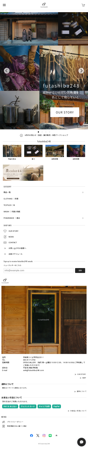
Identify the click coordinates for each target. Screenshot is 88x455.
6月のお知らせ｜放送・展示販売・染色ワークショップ (44, 135)
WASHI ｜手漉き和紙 (12, 212)
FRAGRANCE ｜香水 (12, 218)
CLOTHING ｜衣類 (11, 199)
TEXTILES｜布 (9, 205)
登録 (80, 271)
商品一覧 (7, 192)
